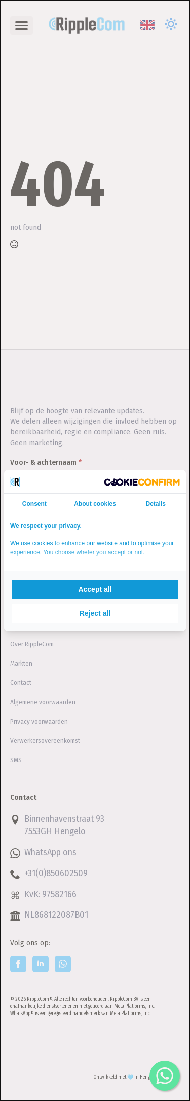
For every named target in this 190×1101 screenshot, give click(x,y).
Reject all (95, 613)
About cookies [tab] (95, 503)
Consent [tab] (34, 503)
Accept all (94, 589)
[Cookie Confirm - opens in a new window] (142, 481)
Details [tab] (156, 503)
